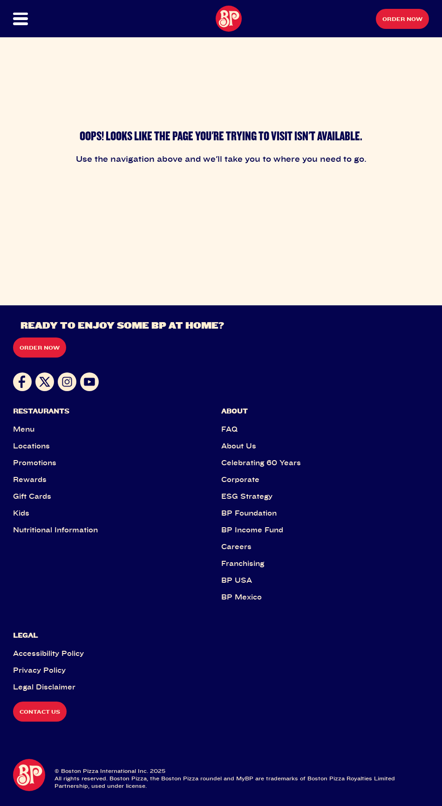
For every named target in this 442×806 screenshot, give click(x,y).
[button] (33, 19)
